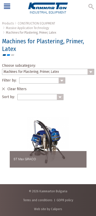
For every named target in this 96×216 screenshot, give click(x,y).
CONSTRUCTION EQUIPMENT (36, 23)
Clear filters (17, 89)
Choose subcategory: (19, 65)
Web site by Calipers (48, 209)
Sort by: (8, 96)
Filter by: (9, 80)
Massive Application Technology (27, 28)
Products (8, 23)
